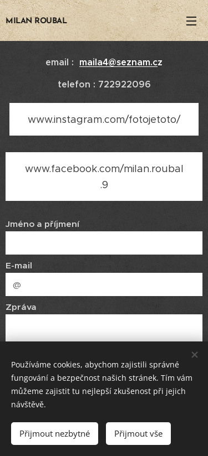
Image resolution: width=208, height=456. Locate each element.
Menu (191, 21)
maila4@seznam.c (118, 62)
